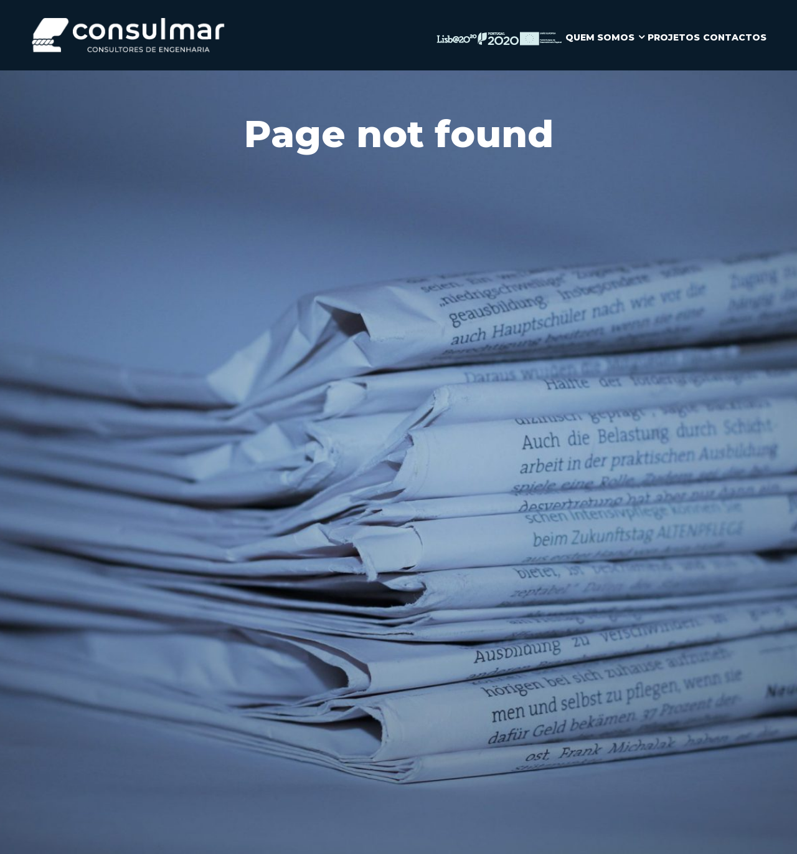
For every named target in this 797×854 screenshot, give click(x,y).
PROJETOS (674, 37)
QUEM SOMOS (599, 37)
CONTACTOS (734, 37)
